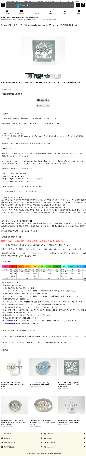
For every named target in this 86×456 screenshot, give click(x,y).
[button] (3, 5)
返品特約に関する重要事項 (12, 94)
